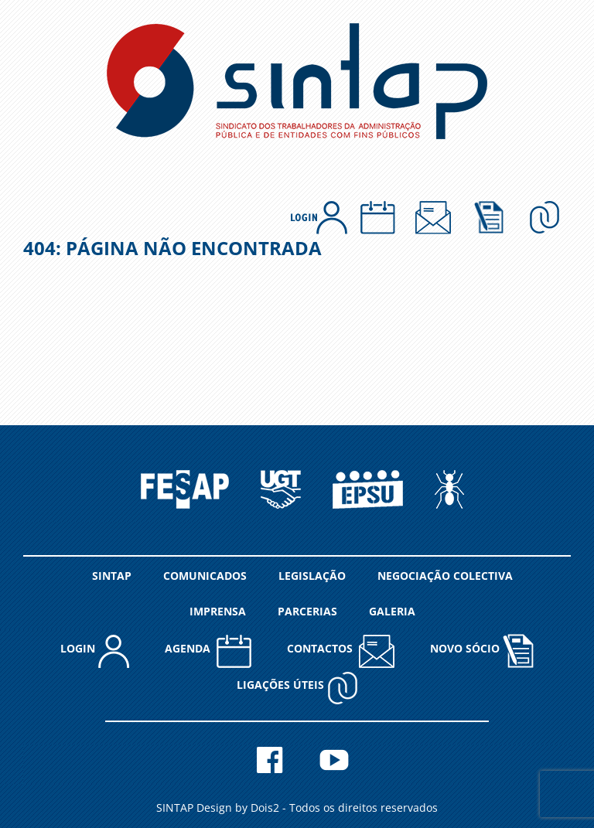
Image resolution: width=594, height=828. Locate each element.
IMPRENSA (217, 611)
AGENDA (208, 650)
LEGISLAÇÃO (312, 575)
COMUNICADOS (205, 575)
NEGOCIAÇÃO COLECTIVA (445, 575)
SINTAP (111, 575)
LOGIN (94, 650)
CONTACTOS (340, 650)
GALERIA (392, 611)
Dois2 (265, 807)
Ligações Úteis (297, 687)
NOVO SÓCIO (482, 650)
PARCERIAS (307, 611)
